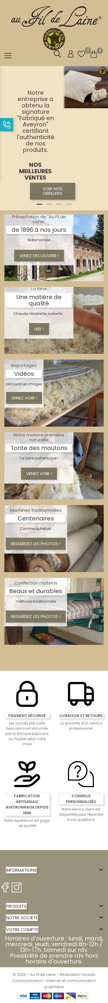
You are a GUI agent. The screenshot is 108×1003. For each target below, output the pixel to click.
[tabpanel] (54, 138)
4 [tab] (69, 204)
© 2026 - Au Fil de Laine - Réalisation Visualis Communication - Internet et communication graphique (54, 980)
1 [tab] (39, 204)
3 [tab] (59, 204)
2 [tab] (49, 204)
